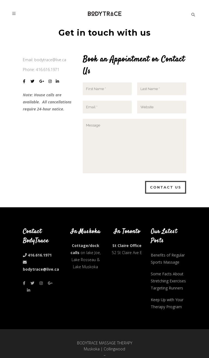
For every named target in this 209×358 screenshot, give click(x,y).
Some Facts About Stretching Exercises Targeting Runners (168, 281)
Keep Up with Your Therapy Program (167, 303)
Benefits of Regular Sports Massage (168, 258)
